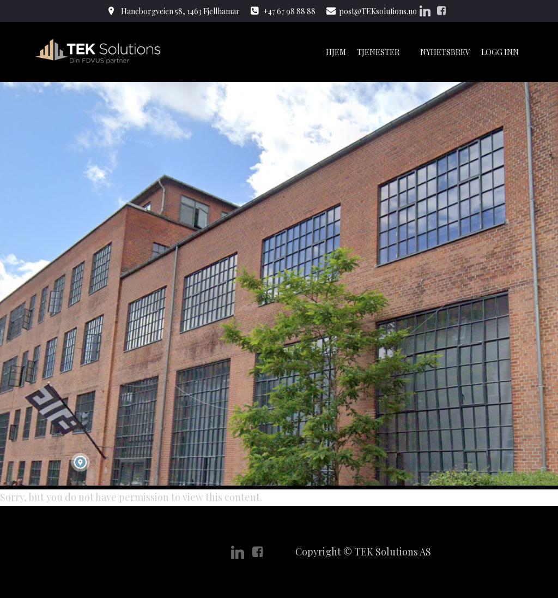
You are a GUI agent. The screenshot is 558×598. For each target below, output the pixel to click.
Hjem (336, 52)
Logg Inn (500, 52)
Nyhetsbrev (445, 52)
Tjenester (383, 52)
